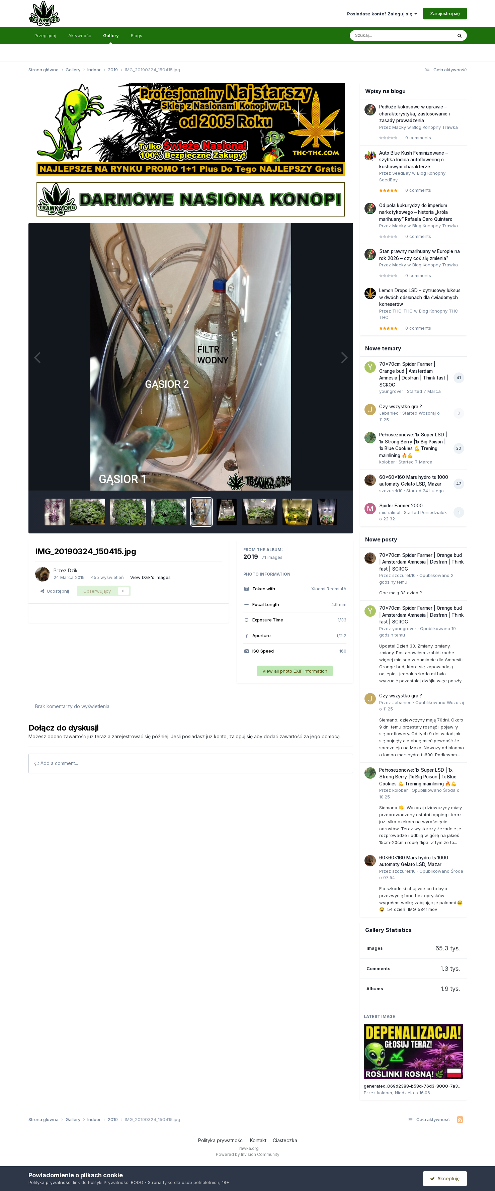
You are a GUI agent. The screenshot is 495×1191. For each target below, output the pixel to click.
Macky (399, 127)
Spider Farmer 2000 (401, 505)
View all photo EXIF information (294, 671)
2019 (250, 556)
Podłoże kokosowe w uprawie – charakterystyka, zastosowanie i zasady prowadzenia (414, 113)
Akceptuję (445, 1178)
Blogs (136, 35)
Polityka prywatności (221, 1140)
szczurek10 (391, 490)
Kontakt (258, 1140)
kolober (387, 461)
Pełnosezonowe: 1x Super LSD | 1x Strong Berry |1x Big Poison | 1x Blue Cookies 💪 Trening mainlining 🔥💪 (418, 776)
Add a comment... (56, 763)
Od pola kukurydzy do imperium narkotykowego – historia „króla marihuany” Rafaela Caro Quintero (415, 212)
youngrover (391, 391)
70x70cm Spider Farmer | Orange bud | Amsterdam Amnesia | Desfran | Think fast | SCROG (421, 562)
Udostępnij (54, 591)
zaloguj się (241, 736)
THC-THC (402, 311)
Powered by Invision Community (247, 1154)
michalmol (389, 512)
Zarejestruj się (445, 13)
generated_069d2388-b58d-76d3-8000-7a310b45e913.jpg (426, 1086)
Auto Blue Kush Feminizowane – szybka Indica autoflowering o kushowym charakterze (413, 159)
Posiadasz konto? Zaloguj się (382, 13)
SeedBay (401, 173)
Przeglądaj (45, 35)
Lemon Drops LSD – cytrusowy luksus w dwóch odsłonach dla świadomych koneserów (420, 297)
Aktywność (79, 35)
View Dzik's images (150, 577)
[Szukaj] (384, 35)
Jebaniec (389, 413)
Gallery (111, 38)
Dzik (73, 570)
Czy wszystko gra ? (400, 406)
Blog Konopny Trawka (435, 127)
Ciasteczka (285, 1140)
